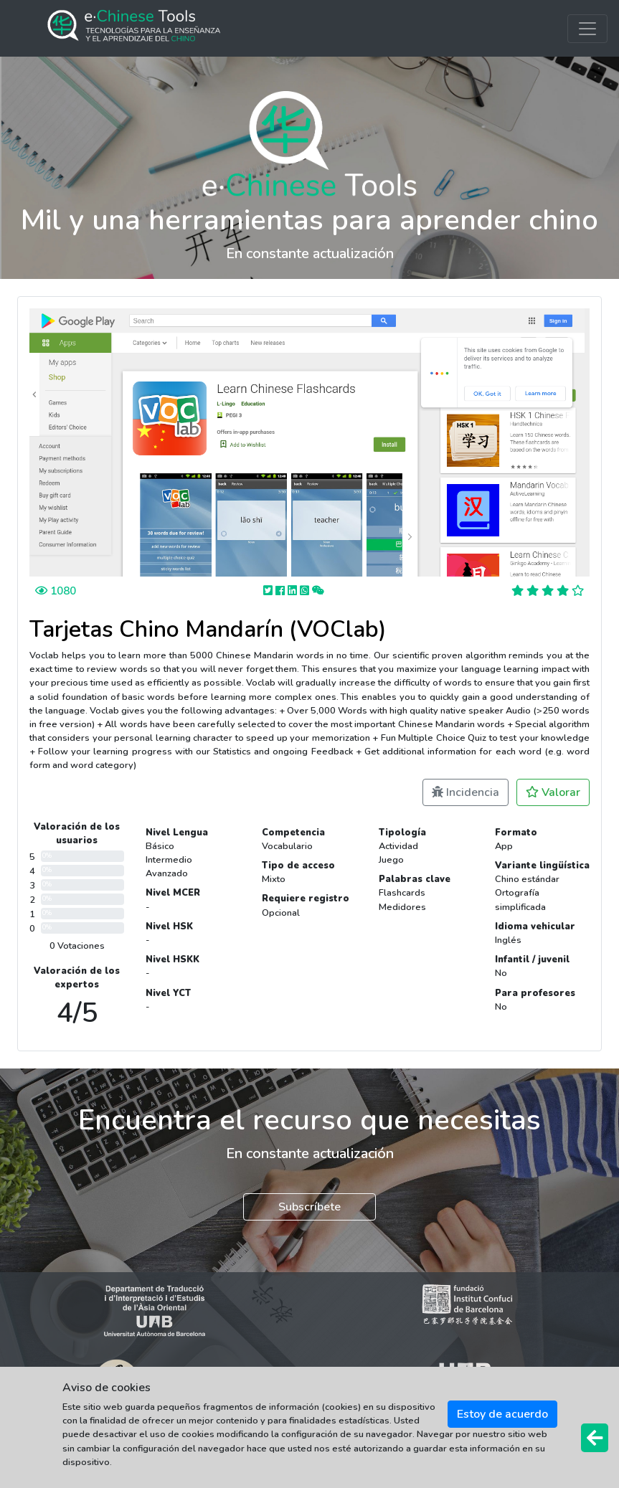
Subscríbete (309, 1207)
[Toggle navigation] (587, 28)
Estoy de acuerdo (502, 1414)
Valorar (553, 792)
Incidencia (465, 792)
